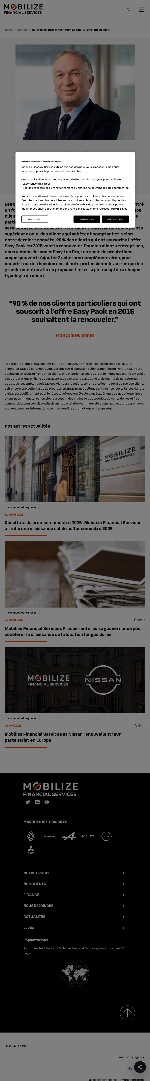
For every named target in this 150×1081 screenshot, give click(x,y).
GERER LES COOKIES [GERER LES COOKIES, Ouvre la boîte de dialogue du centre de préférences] (34, 219)
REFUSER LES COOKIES (87, 219)
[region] (75, 190)
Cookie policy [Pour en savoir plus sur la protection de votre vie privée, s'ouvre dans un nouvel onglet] (119, 208)
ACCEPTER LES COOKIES (115, 219)
